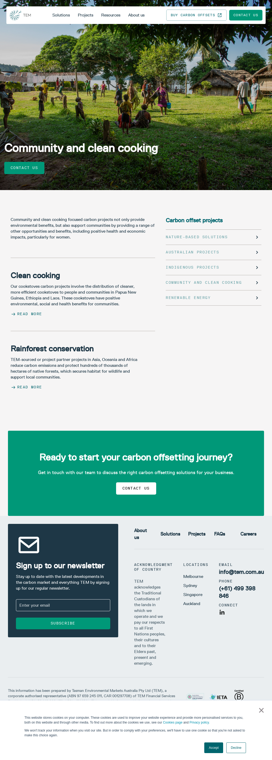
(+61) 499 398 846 (237, 592)
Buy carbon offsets (196, 15)
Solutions (61, 15)
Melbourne (193, 576)
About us (136, 15)
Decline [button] (236, 748)
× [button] (261, 710)
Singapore (192, 594)
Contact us (245, 15)
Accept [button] (214, 748)
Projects (85, 15)
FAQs (219, 534)
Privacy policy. (200, 722)
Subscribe (63, 623)
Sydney (190, 585)
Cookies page (172, 722)
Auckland (191, 603)
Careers (248, 534)
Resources (110, 15)
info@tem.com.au (241, 572)
